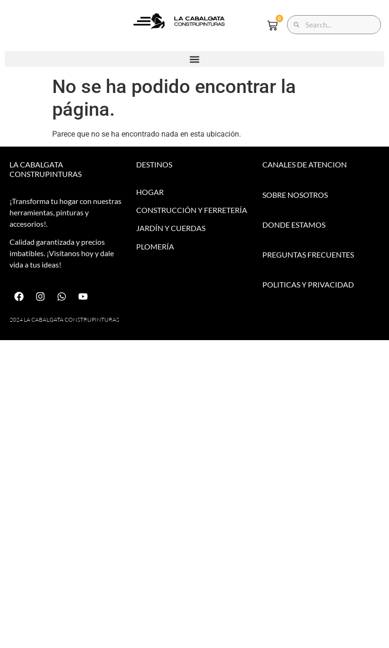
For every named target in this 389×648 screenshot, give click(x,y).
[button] (194, 59)
